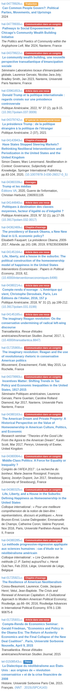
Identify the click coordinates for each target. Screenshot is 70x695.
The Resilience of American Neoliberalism (32, 582)
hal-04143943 (11, 140)
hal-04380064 (11, 456)
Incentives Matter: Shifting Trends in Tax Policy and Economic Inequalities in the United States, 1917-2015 (34, 385)
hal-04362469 (11, 227)
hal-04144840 (11, 202)
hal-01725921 (11, 577)
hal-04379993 (11, 376)
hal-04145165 (11, 314)
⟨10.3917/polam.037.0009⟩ (19, 112)
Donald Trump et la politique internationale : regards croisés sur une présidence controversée (33, 99)
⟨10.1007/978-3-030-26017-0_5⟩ (46, 174)
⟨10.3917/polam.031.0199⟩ (19, 306)
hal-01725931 (11, 619)
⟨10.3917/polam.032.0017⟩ (19, 219)
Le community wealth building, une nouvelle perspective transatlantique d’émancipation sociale (33, 62)
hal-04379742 (11, 119)
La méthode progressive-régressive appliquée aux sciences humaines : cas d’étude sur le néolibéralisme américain (34, 549)
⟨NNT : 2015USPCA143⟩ (31, 687)
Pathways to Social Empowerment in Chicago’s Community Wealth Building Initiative (28, 33)
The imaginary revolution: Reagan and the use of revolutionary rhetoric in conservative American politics (34, 356)
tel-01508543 (11, 661)
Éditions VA (9, 190)
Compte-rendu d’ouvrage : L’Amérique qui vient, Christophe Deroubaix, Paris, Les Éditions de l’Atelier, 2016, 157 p (31, 294)
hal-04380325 (11, 489)
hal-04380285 (11, 540)
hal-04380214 (11, 285)
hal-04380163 (11, 414)
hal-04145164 (11, 252)
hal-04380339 (11, 182)
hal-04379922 (11, 53)
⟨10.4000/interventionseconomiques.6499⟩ (29, 277)
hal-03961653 (11, 90)
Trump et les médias (16, 186)
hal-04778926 (11, 3)
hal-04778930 (11, 24)
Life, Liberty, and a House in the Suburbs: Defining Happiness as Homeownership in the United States (33, 498)
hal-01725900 (11, 347)
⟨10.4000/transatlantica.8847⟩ (21, 340)
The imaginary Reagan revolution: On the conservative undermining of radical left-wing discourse (33, 323)
